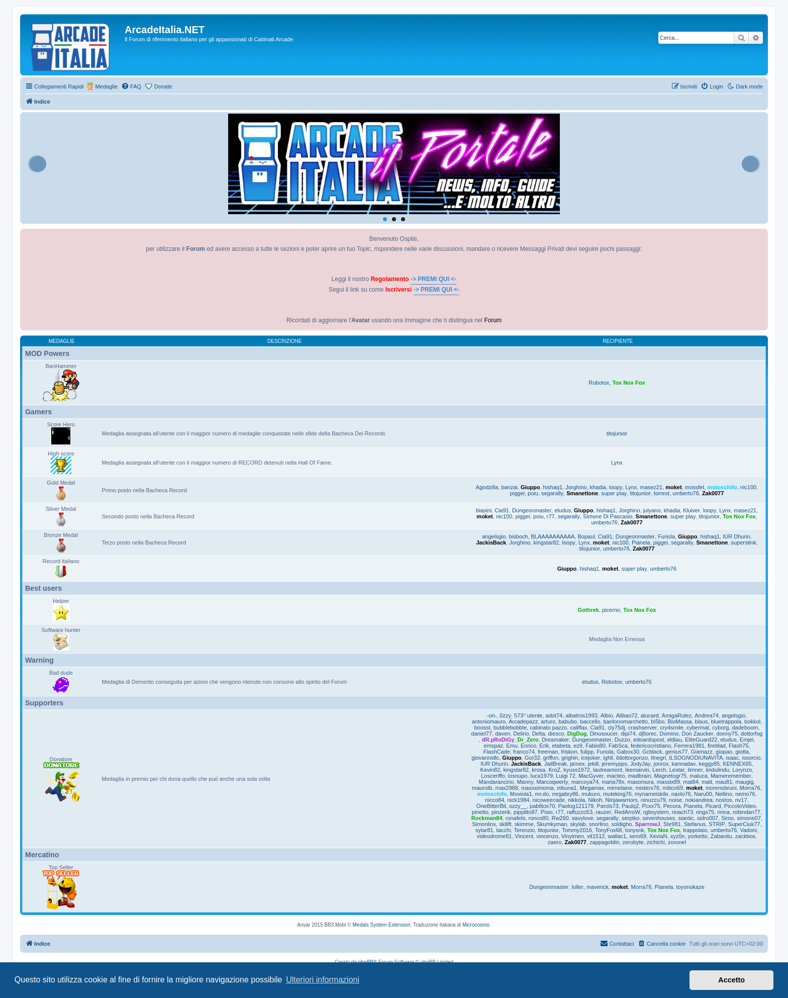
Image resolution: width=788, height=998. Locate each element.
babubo (567, 721)
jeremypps (614, 764)
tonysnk (634, 830)
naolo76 (681, 794)
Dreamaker (555, 740)
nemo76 (745, 794)
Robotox (598, 383)
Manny (525, 782)
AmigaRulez (677, 715)
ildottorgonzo (632, 758)
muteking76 (617, 794)
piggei (517, 493)
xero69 (637, 836)
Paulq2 (630, 806)
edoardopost (648, 740)
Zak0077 (713, 493)
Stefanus (695, 824)
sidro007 (707, 818)
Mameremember (731, 776)
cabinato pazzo (548, 727)
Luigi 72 (565, 776)
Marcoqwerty (552, 782)
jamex (577, 764)
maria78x (613, 782)
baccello (590, 721)
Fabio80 (595, 746)
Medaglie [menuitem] (106, 86)
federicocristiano (651, 746)
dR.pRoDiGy (498, 740)
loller (577, 887)
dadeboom (745, 727)
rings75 (705, 812)
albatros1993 (581, 715)
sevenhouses (659, 818)
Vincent (524, 836)
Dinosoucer (604, 734)
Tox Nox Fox (628, 383)
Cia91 (502, 510)
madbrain (639, 776)
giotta (742, 752)
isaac (732, 758)
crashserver (642, 727)
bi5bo (657, 721)
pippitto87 (526, 812)
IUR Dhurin (736, 536)
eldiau (674, 740)
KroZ (554, 770)
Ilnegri (658, 758)
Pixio (547, 812)
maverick (597, 887)
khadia (598, 487)
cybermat (697, 727)
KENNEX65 (737, 764)
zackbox (745, 836)
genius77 (676, 752)
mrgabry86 (565, 794)
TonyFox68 (608, 830)
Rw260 (559, 818)
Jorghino (575, 487)
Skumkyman (552, 824)
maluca (698, 776)
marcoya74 (585, 782)
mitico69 (672, 788)
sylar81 (484, 830)
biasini (483, 510)
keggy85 (709, 764)
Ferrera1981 (689, 746)
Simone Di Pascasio (607, 516)
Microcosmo (475, 925)
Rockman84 (487, 818)
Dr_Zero (528, 740)
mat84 (691, 782)
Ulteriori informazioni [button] (322, 979)
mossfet (695, 487)
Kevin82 (490, 770)
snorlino (599, 824)
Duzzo (622, 740)
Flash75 (738, 746)
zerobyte (632, 842)
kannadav (684, 764)
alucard (650, 715)
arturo (548, 721)
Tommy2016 (577, 830)
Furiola (666, 536)
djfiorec (647, 734)
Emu (512, 746)
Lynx (617, 463)
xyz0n (677, 836)
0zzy (505, 715)
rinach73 (682, 812)
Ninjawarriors (622, 800)
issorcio (751, 758)
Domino (668, 734)
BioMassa (679, 721)
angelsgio (494, 536)
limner (695, 770)
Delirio (521, 734)
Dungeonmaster (531, 510)
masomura (641, 782)
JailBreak (555, 764)
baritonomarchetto (626, 721)
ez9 (577, 746)
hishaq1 (553, 487)
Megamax (592, 788)
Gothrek (588, 610)
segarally (552, 493)
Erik (544, 746)
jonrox (661, 764)
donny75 (727, 734)
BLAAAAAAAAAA (553, 536)
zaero (555, 842)
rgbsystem (656, 812)
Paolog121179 (576, 806)
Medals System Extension (382, 925)
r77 (551, 516)
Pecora (672, 806)
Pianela (641, 542)
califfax (578, 727)
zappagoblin (604, 842)
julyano (652, 510)
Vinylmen (572, 836)
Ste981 (672, 824)
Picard (713, 806)
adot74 (554, 715)
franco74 (524, 752)
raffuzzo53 (580, 812)
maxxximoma (537, 788)
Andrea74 (707, 715)
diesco (556, 734)
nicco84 (494, 800)
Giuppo (530, 487)
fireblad (717, 746)
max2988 (507, 788)
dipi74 (628, 734)
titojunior (617, 433)
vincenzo (547, 836)
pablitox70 (542, 806)
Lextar (677, 770)
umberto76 (685, 493)
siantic (686, 818)
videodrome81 (494, 836)
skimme (524, 824)
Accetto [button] (731, 980)
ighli (608, 758)
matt (707, 782)
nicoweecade (549, 800)
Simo (727, 818)
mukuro (590, 794)
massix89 (668, 782)
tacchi (504, 830)
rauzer (603, 812)
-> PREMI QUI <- (433, 279)
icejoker (590, 758)
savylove (583, 818)
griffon (550, 758)
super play (614, 493)
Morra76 (750, 788)
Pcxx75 (651, 806)
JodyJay (640, 764)
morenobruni (721, 788)
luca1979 (542, 776)
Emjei (747, 740)
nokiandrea (699, 800)
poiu (533, 493)
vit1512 (596, 836)
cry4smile (671, 727)
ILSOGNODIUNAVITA (696, 758)
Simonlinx (484, 824)
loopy (615, 487)
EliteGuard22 (701, 740)
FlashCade (496, 752)
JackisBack (491, 542)
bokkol (752, 721)
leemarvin (637, 770)
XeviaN (658, 836)
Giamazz (702, 752)
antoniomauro (489, 721)
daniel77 (481, 734)
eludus (562, 510)
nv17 (741, 800)
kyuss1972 (576, 770)
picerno (611, 610)
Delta (538, 734)
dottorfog (751, 734)
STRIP (717, 824)
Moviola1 (521, 794)
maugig (744, 782)
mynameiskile (651, 794)
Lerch (659, 770)
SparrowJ (647, 824)
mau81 (723, 782)
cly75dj (616, 727)
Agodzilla (487, 487)
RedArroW (627, 812)
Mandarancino (496, 782)
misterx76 (647, 788)
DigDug (576, 734)
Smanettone (582, 493)
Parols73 (607, 806)
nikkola (576, 800)
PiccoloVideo (740, 806)
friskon (569, 752)
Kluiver (691, 510)
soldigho (621, 824)
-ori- (492, 715)
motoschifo (722, 487)
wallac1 (617, 836)
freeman (548, 752)
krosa (538, 770)
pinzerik (501, 812)
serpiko (630, 818)
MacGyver (591, 776)
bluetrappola (726, 721)
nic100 (748, 487)
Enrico (528, 746)
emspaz (494, 746)
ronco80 (539, 818)
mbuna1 (567, 788)
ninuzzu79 (653, 800)
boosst (482, 727)
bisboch (518, 536)
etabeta (561, 746)
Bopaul (586, 536)
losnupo (518, 776)
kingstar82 (546, 542)
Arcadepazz (523, 721)
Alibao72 (627, 715)
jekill (593, 764)
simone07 (749, 818)
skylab (577, 824)
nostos (724, 800)
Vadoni (748, 830)
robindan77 (746, 812)
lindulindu (717, 770)
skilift (505, 824)
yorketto (698, 836)
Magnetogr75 (670, 776)
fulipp (587, 752)
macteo (616, 776)
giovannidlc (485, 758)
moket (673, 487)
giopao (724, 752)
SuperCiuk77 (744, 824)
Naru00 (703, 794)
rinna (723, 812)
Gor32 (532, 758)
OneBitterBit (491, 806)
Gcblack (652, 752)
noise (675, 800)
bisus (701, 721)
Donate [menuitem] (163, 86)
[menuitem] (131, 86)
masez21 (651, 487)
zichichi (656, 842)
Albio (607, 715)
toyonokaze (690, 887)
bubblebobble (510, 727)
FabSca (618, 746)
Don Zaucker (698, 734)
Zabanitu (721, 836)
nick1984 (518, 800)
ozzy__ (518, 806)
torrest (661, 493)
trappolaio (695, 830)
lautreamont (607, 770)
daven (502, 734)
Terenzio (524, 830)
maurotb (482, 788)
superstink (743, 542)
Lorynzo (742, 770)
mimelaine (619, 788)
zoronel (677, 842)
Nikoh (595, 800)
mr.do (542, 794)
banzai (509, 487)
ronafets (516, 818)
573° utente (528, 715)
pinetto (480, 812)
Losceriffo (493, 776)
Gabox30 (628, 752)
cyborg (720, 727)
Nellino (723, 794)
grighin (569, 758)
